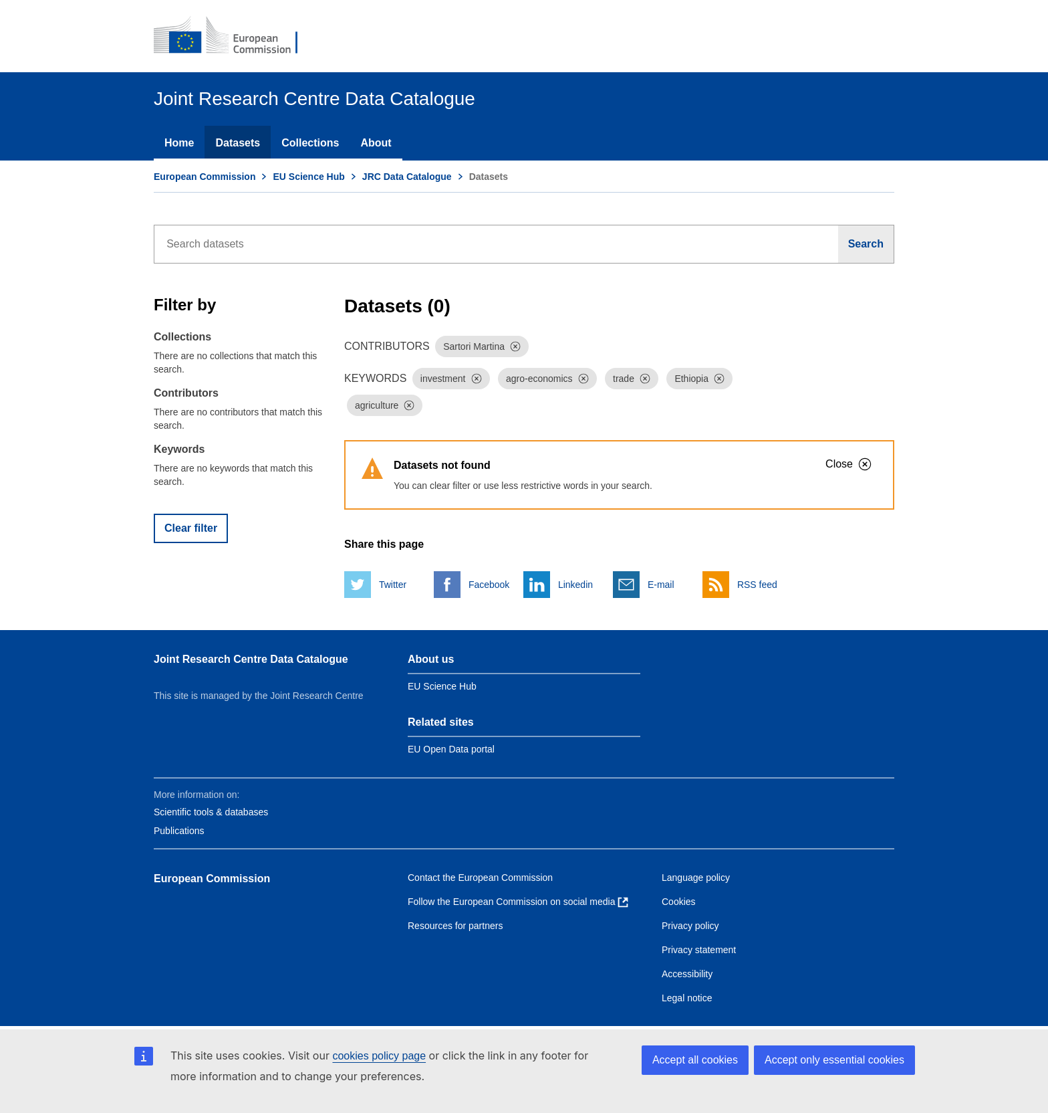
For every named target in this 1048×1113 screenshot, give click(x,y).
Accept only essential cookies (834, 1060)
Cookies (679, 901)
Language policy (696, 877)
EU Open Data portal (451, 749)
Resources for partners (455, 925)
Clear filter (190, 528)
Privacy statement (699, 949)
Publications (179, 830)
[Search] (866, 244)
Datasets (237, 142)
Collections (310, 142)
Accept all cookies (695, 1060)
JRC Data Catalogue (407, 176)
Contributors (186, 393)
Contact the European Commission (480, 877)
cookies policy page (379, 1055)
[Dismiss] (515, 346)
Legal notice (687, 998)
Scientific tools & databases (211, 812)
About (375, 142)
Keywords (179, 449)
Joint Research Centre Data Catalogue (251, 659)
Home (179, 142)
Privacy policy (690, 925)
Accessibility (687, 974)
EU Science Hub (308, 176)
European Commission (204, 176)
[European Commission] (234, 36)
